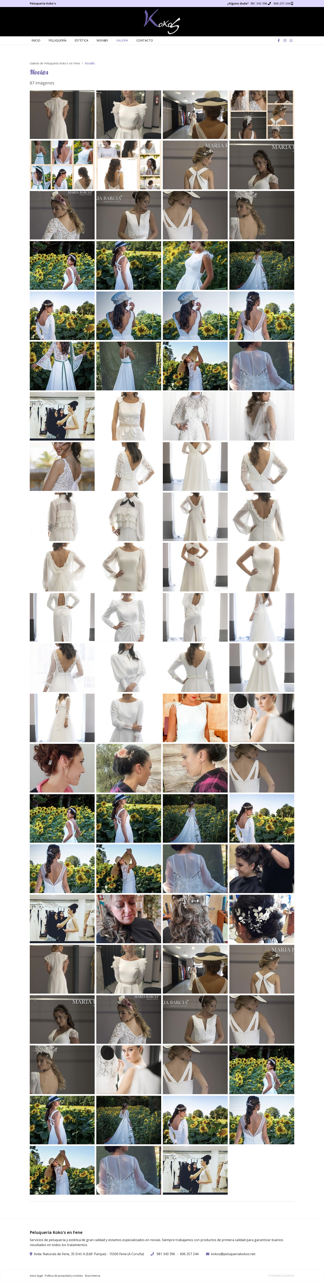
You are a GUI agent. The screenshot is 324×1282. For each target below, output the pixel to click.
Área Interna (92, 1276)
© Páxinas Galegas (281, 1276)
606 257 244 (189, 1254)
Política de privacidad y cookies (64, 1276)
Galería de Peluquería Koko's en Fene (55, 64)
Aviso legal (36, 1276)
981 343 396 (166, 1254)
